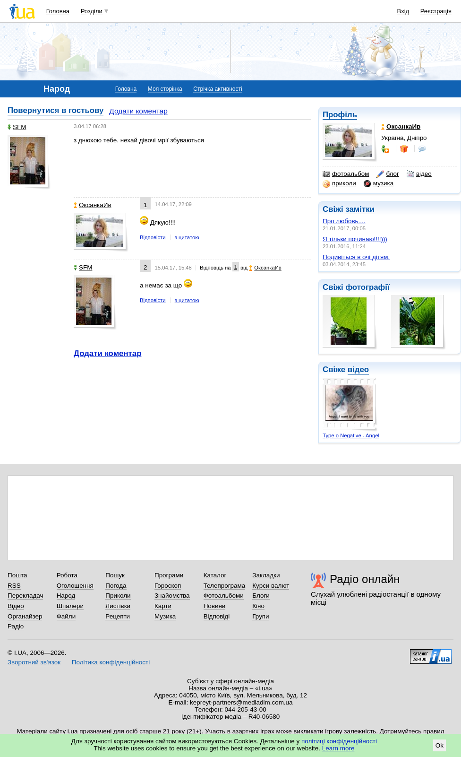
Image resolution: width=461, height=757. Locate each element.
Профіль (340, 114)
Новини (215, 605)
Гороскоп (167, 585)
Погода (115, 585)
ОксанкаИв (92, 205)
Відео (16, 605)
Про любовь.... (344, 221)
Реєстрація (436, 11)
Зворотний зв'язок (34, 662)
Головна (57, 11)
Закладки (266, 575)
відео (419, 174)
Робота (67, 575)
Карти (162, 605)
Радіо (16, 626)
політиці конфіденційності (339, 741)
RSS (14, 585)
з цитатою (187, 237)
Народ (66, 595)
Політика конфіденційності (111, 662)
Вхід (403, 11)
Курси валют (270, 585)
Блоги (261, 595)
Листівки (117, 605)
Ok (439, 745)
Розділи (91, 11)
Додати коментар (138, 111)
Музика (165, 616)
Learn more (338, 748)
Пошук (115, 575)
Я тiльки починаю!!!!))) (355, 239)
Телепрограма (225, 585)
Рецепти (117, 616)
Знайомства (172, 595)
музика (378, 183)
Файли (66, 616)
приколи (339, 183)
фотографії (367, 287)
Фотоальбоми (224, 595)
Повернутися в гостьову (55, 110)
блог (387, 174)
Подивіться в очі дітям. (356, 257)
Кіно (258, 605)
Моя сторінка (165, 89)
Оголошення (75, 585)
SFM (17, 127)
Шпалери (70, 605)
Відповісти (153, 237)
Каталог (215, 575)
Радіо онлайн (365, 579)
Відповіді (217, 616)
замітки (360, 209)
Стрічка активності (217, 89)
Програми (168, 575)
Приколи (117, 595)
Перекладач (25, 595)
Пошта (17, 575)
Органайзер (25, 616)
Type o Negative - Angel (351, 435)
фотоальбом (346, 174)
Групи (260, 616)
